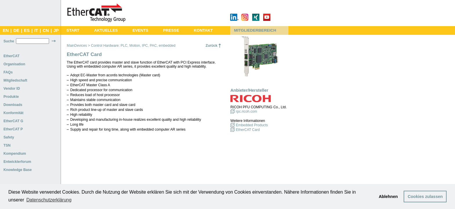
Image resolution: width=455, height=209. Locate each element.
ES (27, 30)
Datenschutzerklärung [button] (49, 199)
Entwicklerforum (17, 162)
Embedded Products (252, 125)
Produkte (11, 97)
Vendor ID (11, 89)
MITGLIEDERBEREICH (255, 30)
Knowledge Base (17, 170)
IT (36, 30)
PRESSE (171, 30)
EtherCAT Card (248, 130)
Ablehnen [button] (388, 196)
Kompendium (14, 154)
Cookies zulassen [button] (425, 196)
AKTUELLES (106, 30)
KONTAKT (203, 30)
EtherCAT (11, 56)
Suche (8, 41)
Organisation (14, 64)
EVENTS (140, 30)
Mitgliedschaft (15, 80)
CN (46, 30)
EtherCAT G (13, 121)
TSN (6, 145)
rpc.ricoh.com (246, 111)
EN (5, 30)
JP (56, 30)
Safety (8, 137)
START (72, 30)
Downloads (12, 105)
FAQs (8, 72)
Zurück (211, 46)
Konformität (13, 113)
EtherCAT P (13, 129)
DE (16, 30)
